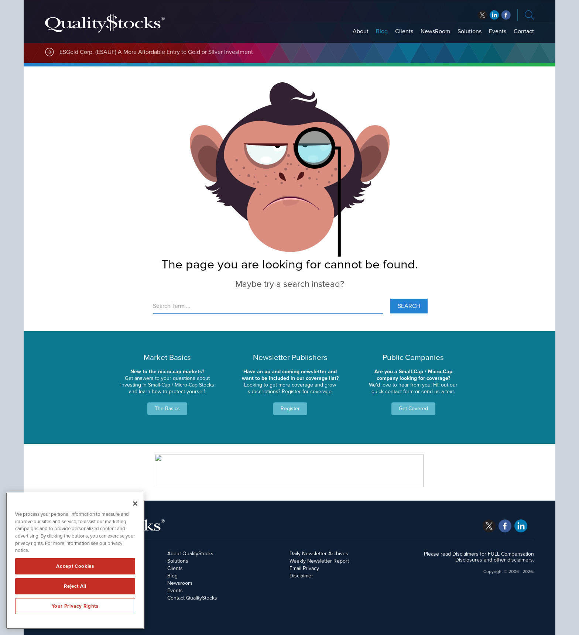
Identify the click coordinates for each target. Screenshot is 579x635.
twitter (482, 15)
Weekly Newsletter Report (319, 561)
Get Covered (413, 408)
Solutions (470, 31)
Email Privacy (304, 568)
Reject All (75, 586)
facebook (494, 15)
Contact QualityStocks (192, 598)
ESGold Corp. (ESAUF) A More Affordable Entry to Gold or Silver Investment (156, 52)
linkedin (506, 15)
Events (497, 31)
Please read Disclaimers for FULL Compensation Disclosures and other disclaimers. (479, 557)
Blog (382, 31)
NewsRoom (435, 31)
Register (290, 408)
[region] (75, 560)
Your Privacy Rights (75, 606)
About (361, 31)
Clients (404, 31)
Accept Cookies (75, 566)
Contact (524, 31)
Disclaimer (301, 576)
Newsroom (179, 583)
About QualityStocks (190, 553)
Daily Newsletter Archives (319, 553)
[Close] (135, 503)
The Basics (167, 408)
